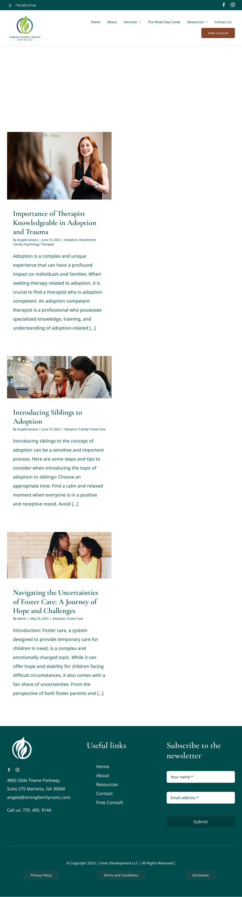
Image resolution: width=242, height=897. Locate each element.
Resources (107, 784)
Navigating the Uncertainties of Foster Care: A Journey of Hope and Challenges (55, 601)
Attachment (87, 240)
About (102, 775)
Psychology (31, 244)
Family (17, 244)
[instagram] (233, 5)
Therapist (47, 244)
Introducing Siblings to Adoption (47, 417)
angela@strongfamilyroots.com (38, 797)
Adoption (71, 240)
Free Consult (109, 802)
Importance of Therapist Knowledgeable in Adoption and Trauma (54, 222)
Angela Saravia (27, 240)
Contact (104, 793)
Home (102, 766)
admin (21, 618)
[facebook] (224, 5)
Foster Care (97, 429)
